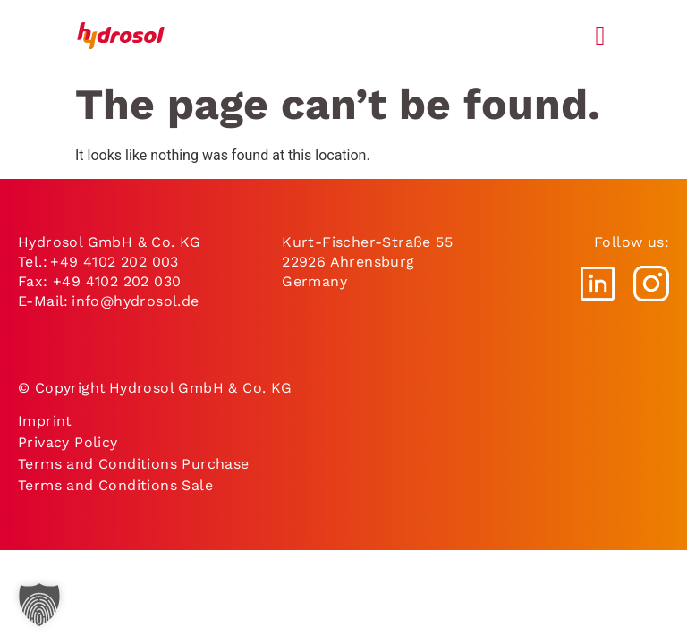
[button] (39, 604)
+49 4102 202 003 (114, 261)
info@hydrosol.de (134, 300)
